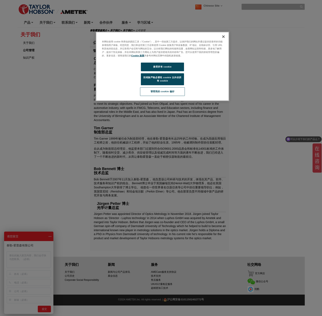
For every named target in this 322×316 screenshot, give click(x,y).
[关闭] (223, 36)
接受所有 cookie (162, 66)
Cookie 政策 (137, 55)
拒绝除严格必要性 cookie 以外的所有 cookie (162, 79)
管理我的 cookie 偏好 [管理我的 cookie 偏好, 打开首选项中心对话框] (162, 91)
